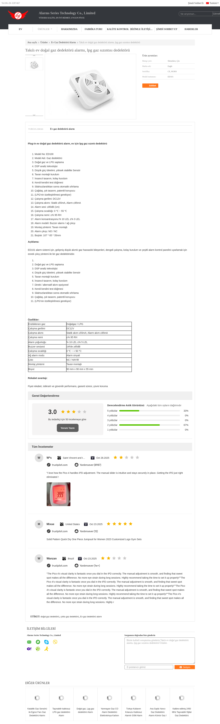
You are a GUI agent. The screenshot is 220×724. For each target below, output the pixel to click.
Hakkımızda (69, 29)
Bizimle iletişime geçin (142, 29)
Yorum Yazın (68, 428)
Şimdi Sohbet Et (196, 3)
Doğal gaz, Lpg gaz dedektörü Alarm (85, 710)
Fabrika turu (94, 29)
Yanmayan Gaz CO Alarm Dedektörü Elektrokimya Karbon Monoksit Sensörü (109, 714)
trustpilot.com (60, 465)
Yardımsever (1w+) (90, 565)
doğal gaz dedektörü (50, 616)
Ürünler (45, 29)
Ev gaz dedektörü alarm (91, 616)
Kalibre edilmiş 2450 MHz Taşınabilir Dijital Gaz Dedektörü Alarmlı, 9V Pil (181, 714)
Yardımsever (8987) (90, 465)
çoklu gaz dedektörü (70, 616)
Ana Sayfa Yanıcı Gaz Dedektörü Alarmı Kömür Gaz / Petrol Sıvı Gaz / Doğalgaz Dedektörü (157, 715)
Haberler (191, 29)
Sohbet (150, 85)
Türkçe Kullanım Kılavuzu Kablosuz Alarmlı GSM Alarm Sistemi (133, 714)
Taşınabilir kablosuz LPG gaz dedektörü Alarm (61, 712)
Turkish (213, 3)
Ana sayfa (32, 42)
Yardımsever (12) (89, 531)
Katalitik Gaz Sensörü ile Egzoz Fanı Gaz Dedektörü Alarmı (37, 712)
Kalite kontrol (118, 29)
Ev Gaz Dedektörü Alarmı (63, 42)
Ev (20, 29)
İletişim (184, 667)
